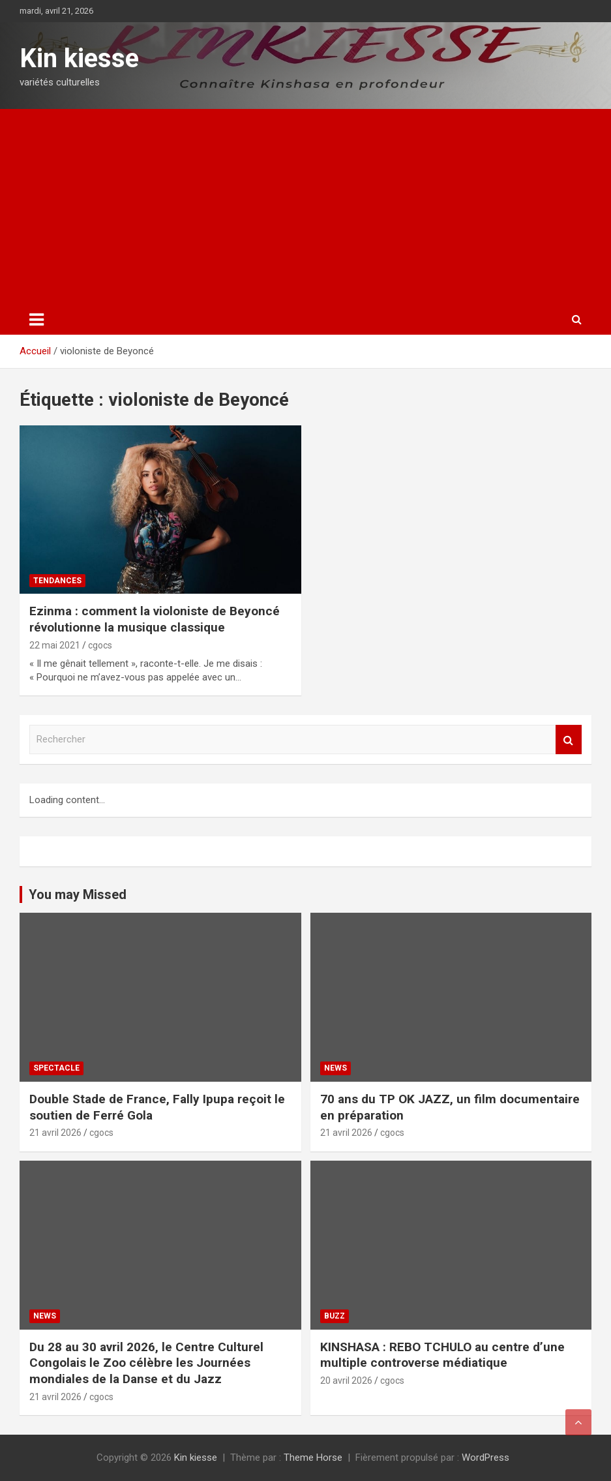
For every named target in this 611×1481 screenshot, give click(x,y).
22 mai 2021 (54, 645)
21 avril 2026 (55, 1132)
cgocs (100, 645)
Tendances (57, 580)
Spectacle (56, 1068)
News (335, 1068)
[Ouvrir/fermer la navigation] (36, 320)
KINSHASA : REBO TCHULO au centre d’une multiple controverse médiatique (442, 1355)
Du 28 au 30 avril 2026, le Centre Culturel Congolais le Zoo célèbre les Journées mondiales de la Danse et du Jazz (146, 1362)
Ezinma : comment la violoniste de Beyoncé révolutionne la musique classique (154, 619)
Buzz (334, 1316)
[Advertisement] (305, 206)
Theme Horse (313, 1457)
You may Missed (78, 894)
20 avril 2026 (346, 1380)
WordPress (485, 1457)
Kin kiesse (79, 58)
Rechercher (569, 739)
